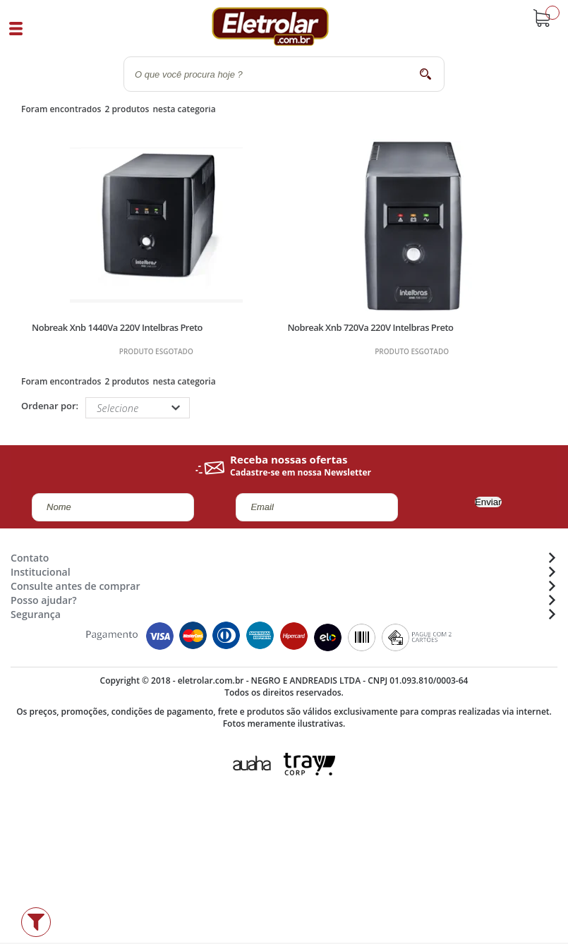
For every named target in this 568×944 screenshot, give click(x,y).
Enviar (488, 502)
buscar (425, 74)
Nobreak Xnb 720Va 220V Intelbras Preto (370, 327)
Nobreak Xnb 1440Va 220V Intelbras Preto (117, 327)
